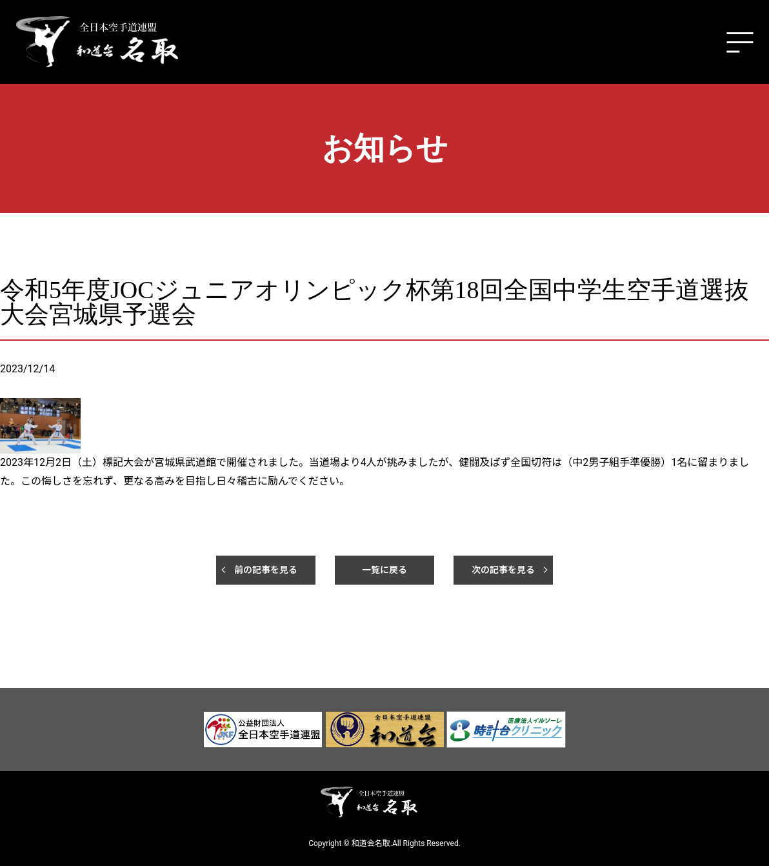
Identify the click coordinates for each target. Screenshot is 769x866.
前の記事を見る (265, 570)
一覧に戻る (384, 570)
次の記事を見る (503, 570)
